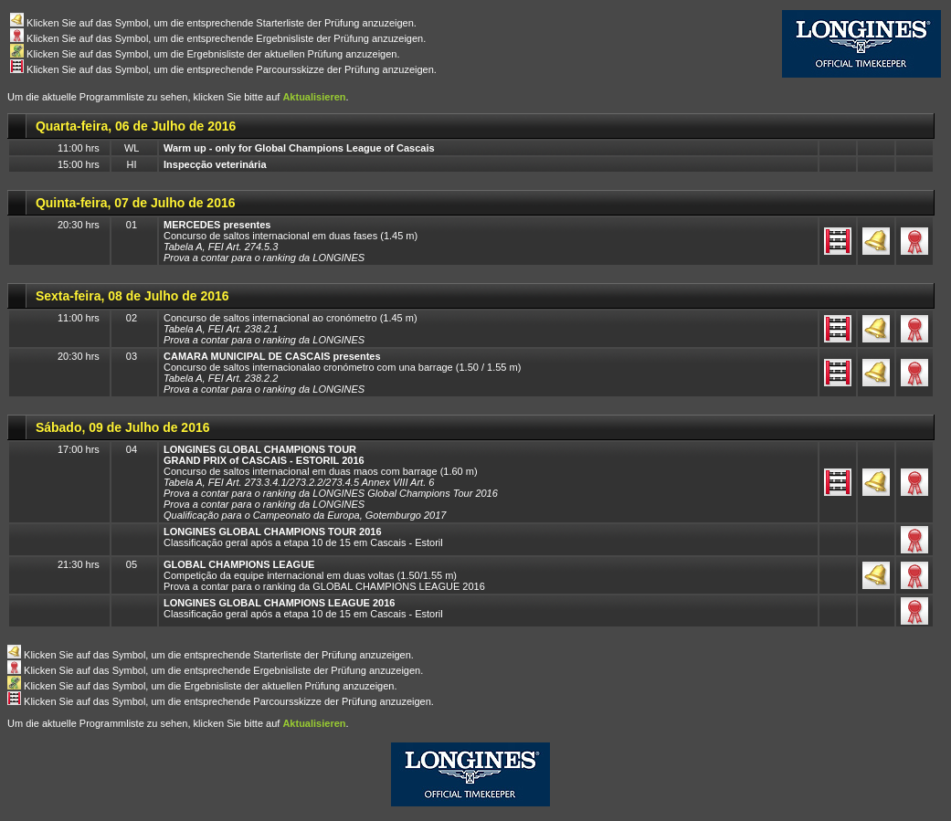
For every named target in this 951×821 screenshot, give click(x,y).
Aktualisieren (313, 96)
